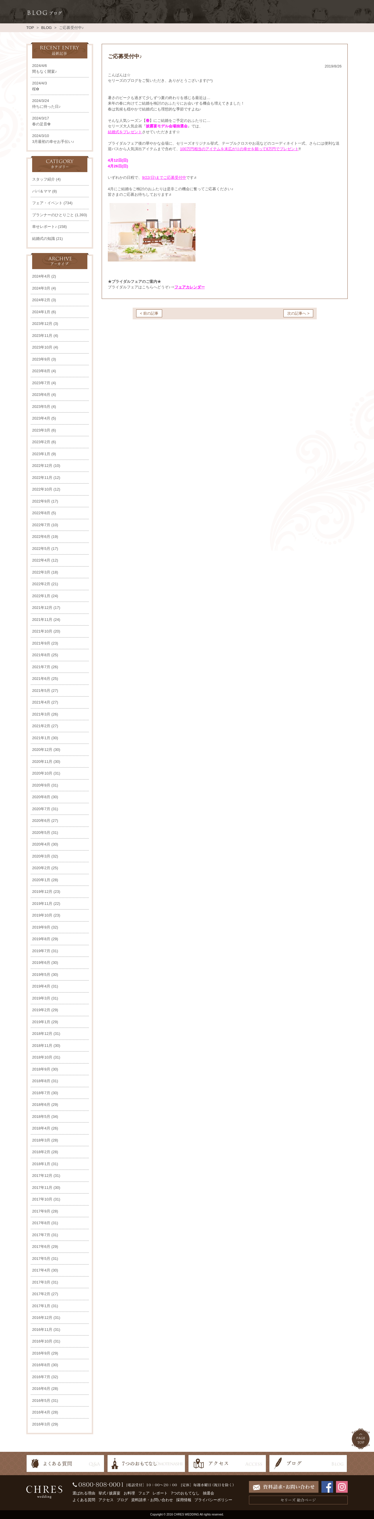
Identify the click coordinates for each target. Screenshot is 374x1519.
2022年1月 (41, 596)
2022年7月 (41, 525)
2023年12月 (42, 323)
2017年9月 (41, 1211)
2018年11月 (42, 1045)
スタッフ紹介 (43, 179)
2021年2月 (41, 726)
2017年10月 (42, 1199)
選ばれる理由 (83, 1493)
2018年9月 (41, 1069)
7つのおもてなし (185, 1493)
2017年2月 (41, 1294)
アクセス (106, 1500)
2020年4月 (41, 844)
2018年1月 (41, 1164)
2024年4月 (41, 276)
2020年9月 (41, 785)
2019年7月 (41, 951)
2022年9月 (41, 501)
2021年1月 (41, 738)
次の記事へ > (298, 313)
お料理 (129, 1493)
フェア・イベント (47, 203)
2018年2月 (41, 1152)
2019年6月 (41, 962)
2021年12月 (42, 607)
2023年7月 (41, 383)
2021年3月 (41, 714)
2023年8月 (41, 371)
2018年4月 (41, 1128)
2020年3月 (41, 856)
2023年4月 (41, 418)
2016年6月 (41, 1388)
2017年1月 (41, 1306)
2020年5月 (41, 832)
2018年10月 (42, 1057)
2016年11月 (42, 1329)
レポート (160, 1493)
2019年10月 (42, 915)
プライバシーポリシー (213, 1500)
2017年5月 (41, 1258)
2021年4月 (41, 702)
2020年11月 (42, 761)
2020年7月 (41, 809)
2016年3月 (41, 1424)
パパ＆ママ (41, 191)
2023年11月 (42, 335)
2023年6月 (41, 394)
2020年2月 (41, 868)
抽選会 (208, 1493)
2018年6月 (41, 1104)
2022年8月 (41, 513)
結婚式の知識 (43, 238)
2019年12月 (42, 891)
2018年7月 (41, 1093)
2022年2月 (41, 584)
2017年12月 (42, 1175)
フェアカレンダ (187, 287)
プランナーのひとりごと (53, 215)
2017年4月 (41, 1270)
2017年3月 (41, 1282)
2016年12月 (42, 1317)
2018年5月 (41, 1116)
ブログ (122, 1500)
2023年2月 (41, 442)
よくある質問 (83, 1500)
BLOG (46, 27)
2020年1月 (41, 880)
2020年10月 (42, 773)
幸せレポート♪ (44, 226)
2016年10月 (42, 1341)
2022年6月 (41, 536)
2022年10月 (42, 489)
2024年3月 (41, 288)
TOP (30, 27)
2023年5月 (41, 406)
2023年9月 (41, 359)
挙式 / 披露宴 (109, 1493)
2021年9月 (41, 643)
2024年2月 (41, 300)
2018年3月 (41, 1140)
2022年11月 (42, 477)
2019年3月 (41, 998)
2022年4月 (41, 560)
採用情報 (183, 1500)
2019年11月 (42, 903)
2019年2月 (41, 1010)
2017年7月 (41, 1235)
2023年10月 (42, 347)
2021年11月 (42, 619)
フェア (144, 1493)
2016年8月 (41, 1365)
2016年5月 (41, 1400)
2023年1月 (41, 454)
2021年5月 (41, 690)
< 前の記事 (149, 313)
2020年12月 (42, 749)
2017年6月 (41, 1246)
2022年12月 (42, 465)
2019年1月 (41, 1022)
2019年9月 (41, 927)
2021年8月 (41, 655)
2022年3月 (41, 572)
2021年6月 (41, 678)
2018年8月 (41, 1081)
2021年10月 (42, 631)
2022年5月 (41, 548)
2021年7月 (41, 667)
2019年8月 (41, 939)
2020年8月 (41, 797)
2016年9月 (41, 1353)
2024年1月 (41, 312)
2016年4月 (41, 1412)
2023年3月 (41, 430)
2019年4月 (41, 986)
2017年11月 (42, 1187)
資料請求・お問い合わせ (152, 1500)
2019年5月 (41, 974)
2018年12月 (42, 1033)
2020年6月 (41, 820)
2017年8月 (41, 1223)
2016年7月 (41, 1377)
